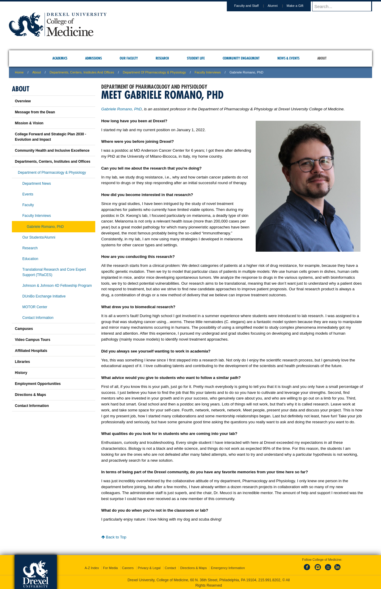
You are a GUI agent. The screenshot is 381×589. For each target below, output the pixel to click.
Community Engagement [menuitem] (241, 58)
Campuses (24, 329)
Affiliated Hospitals (31, 351)
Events (27, 194)
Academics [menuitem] (59, 58)
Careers (128, 566)
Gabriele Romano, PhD (121, 109)
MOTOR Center (34, 307)
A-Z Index (92, 566)
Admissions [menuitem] (93, 58)
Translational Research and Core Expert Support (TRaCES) (54, 272)
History (21, 373)
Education (30, 259)
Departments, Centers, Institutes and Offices (81, 72)
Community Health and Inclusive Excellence (52, 150)
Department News (36, 183)
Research (30, 248)
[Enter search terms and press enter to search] (345, 6)
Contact (170, 566)
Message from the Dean (35, 112)
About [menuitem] (322, 58)
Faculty (28, 205)
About (36, 72)
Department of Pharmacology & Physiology (154, 72)
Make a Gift (300, 5)
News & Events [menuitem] (288, 58)
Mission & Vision (29, 123)
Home (19, 72)
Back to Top (113, 537)
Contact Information (38, 318)
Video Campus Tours (32, 340)
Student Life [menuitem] (196, 58)
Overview (23, 101)
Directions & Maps (30, 395)
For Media (110, 566)
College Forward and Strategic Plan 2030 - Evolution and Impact (50, 137)
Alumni (278, 5)
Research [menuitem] (162, 58)
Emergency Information (228, 566)
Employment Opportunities (38, 384)
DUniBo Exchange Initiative (43, 296)
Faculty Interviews (208, 72)
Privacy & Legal (149, 566)
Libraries (22, 362)
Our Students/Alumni (38, 237)
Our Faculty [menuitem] (129, 58)
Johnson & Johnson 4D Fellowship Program (57, 285)
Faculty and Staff (252, 5)
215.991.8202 (269, 579)
